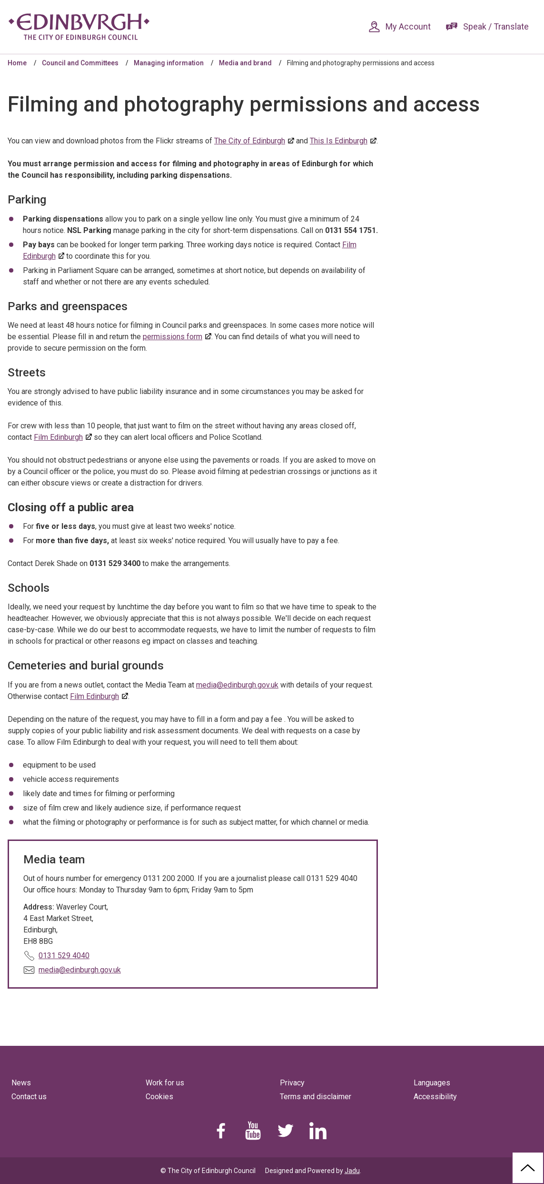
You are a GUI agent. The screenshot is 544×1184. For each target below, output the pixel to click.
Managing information (169, 63)
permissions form (172, 336)
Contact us (29, 1096)
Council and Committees (80, 63)
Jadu (352, 1170)
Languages (432, 1082)
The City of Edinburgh (249, 140)
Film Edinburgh (58, 437)
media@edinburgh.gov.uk (237, 684)
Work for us (165, 1082)
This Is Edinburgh (338, 140)
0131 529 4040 (64, 955)
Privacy (292, 1082)
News (21, 1082)
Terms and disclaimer (315, 1096)
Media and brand (245, 63)
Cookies (159, 1096)
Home (17, 63)
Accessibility (435, 1096)
